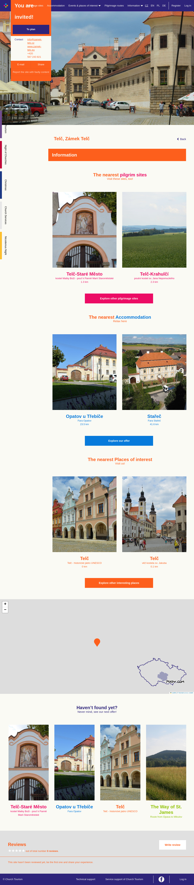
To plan (31, 29)
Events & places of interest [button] (85, 5)
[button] (97, 642)
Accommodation (56, 5)
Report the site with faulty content (31, 72)
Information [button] (135, 5)
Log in (188, 5)
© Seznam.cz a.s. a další (185, 693)
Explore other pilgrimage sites (119, 298)
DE (164, 5)
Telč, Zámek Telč (72, 138)
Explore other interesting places (119, 582)
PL (158, 5)
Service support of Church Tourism (124, 879)
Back (181, 139)
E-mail (20, 64)
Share (41, 64)
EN (152, 5)
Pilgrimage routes (114, 5)
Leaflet (173, 693)
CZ (146, 5)
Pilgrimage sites (34, 5)
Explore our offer (119, 440)
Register (176, 5)
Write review (172, 844)
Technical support (85, 879)
